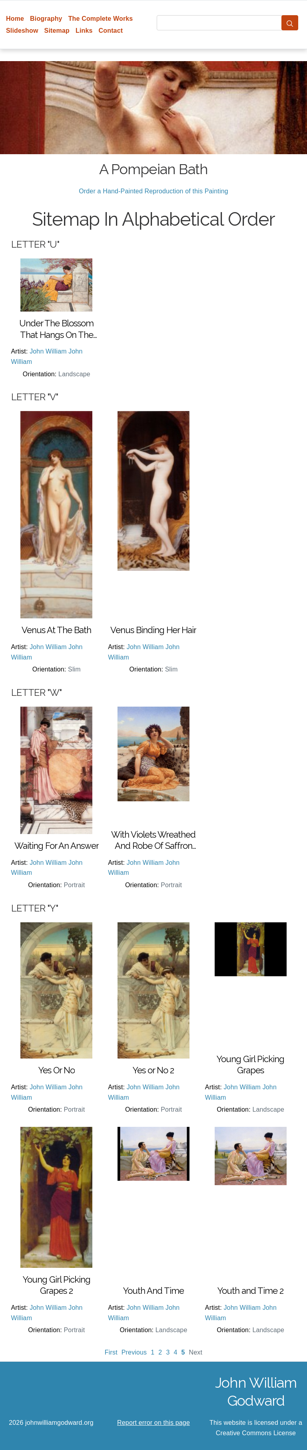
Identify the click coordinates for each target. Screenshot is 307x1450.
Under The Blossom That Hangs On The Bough (56, 329)
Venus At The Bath (56, 630)
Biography (46, 18)
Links (84, 30)
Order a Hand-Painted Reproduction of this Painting (153, 191)
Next (196, 1352)
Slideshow (22, 30)
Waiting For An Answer (56, 845)
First (111, 1352)
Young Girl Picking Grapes (250, 1065)
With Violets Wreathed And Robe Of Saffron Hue (153, 840)
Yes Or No (56, 1070)
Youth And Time (153, 1290)
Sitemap (57, 30)
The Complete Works (100, 18)
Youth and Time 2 (250, 1290)
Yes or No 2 (153, 1070)
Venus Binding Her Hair (153, 630)
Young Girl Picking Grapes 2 (56, 1285)
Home (15, 18)
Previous (134, 1352)
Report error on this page (153, 1422)
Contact (111, 30)
